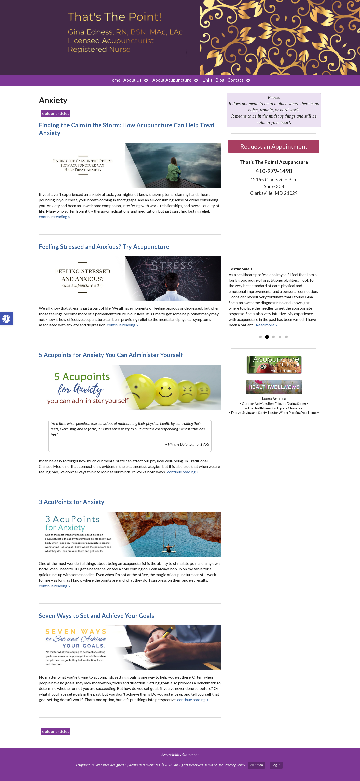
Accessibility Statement (180, 754)
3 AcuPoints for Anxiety (71, 502)
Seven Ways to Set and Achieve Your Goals (96, 615)
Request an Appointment (274, 146)
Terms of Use (213, 765)
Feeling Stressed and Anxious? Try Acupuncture (104, 246)
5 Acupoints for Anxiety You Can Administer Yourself (111, 354)
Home (114, 80)
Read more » (266, 324)
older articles (56, 113)
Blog (220, 80)
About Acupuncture (172, 80)
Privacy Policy (235, 765)
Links (207, 80)
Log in (276, 765)
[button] (6, 319)
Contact (236, 80)
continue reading (54, 216)
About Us (133, 80)
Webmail (256, 765)
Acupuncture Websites (93, 765)
